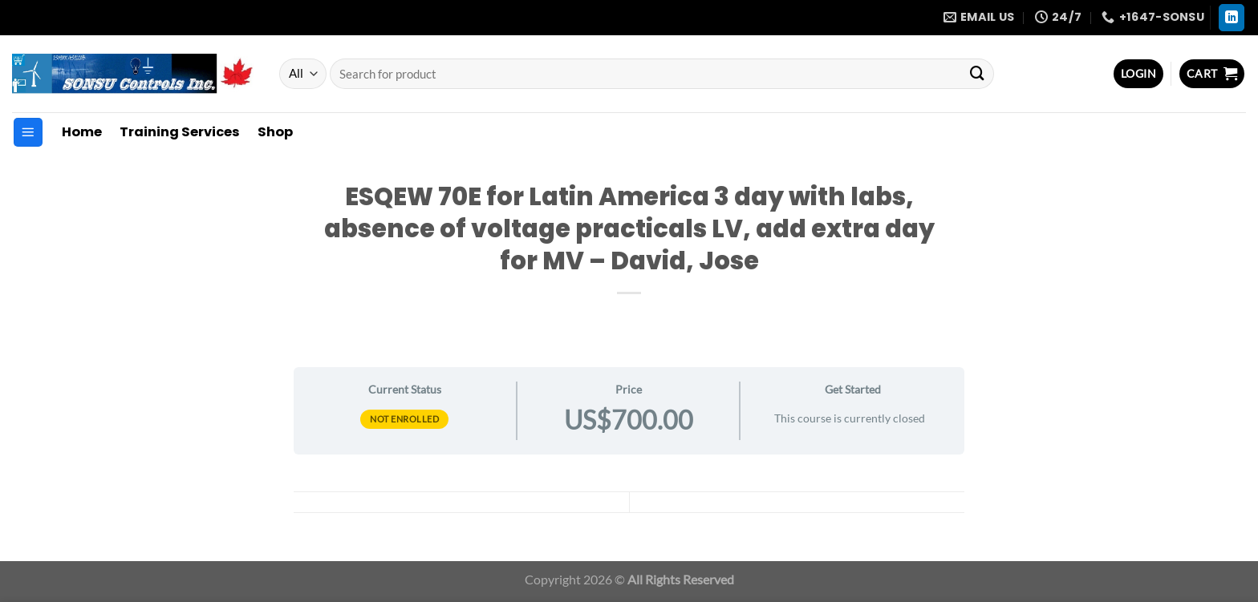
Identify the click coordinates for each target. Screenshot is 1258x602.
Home (82, 132)
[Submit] (977, 74)
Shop (275, 132)
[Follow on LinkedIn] (1232, 17)
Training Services (180, 132)
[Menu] (28, 132)
